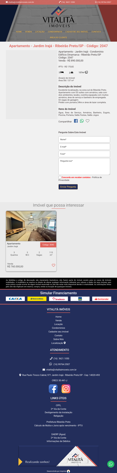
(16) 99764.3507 (104, 2)
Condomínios (55, 32)
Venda (28, 32)
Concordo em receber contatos (76, 177)
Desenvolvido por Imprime (58, 471)
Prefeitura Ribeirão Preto (58, 422)
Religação (58, 416)
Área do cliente (58, 37)
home (19, 32)
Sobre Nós (58, 339)
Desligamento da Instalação (58, 412)
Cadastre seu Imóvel (77, 32)
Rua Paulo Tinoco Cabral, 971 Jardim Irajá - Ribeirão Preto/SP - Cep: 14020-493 (59, 375)
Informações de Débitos (58, 441)
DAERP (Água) (58, 434)
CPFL (58, 405)
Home (58, 316)
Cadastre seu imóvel (59, 331)
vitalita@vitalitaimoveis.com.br (59, 369)
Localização (58, 343)
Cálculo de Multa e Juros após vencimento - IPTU (58, 425)
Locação (40, 32)
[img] (76, 121)
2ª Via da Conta (58, 409)
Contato (96, 32)
